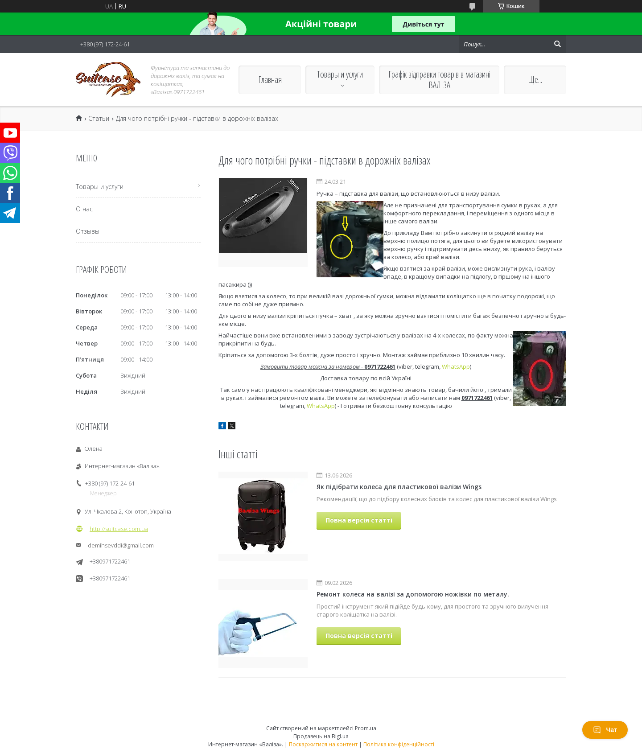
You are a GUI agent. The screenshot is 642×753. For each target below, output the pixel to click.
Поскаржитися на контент (323, 744)
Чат (605, 730)
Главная (270, 80)
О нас (84, 209)
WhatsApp (456, 366)
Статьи (98, 118)
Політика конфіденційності (398, 744)
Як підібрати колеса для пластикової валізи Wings (399, 486)
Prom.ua (365, 728)
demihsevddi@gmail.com (121, 545)
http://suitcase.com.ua (119, 528)
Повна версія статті (358, 520)
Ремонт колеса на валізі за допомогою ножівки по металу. (413, 594)
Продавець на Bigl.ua (321, 736)
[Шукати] (557, 44)
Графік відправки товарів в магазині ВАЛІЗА (439, 79)
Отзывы (87, 231)
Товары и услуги (340, 74)
